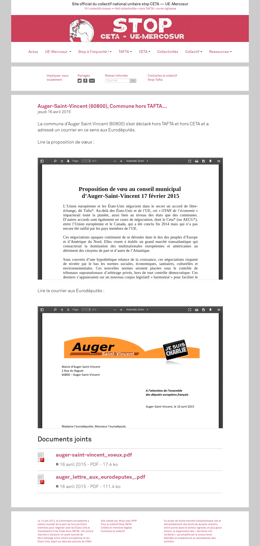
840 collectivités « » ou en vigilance (145, 8)
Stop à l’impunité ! (95, 52)
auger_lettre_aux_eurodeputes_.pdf (100, 477)
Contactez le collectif (113, 531)
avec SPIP (131, 521)
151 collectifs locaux (97, 8)
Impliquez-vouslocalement (57, 77)
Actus (33, 52)
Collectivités (167, 52)
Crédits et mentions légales (116, 528)
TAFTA (125, 52)
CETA (144, 52)
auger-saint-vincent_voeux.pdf (94, 455)
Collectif (193, 52)
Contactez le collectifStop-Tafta (162, 77)
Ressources (220, 52)
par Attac (119, 521)
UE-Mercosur (58, 52)
